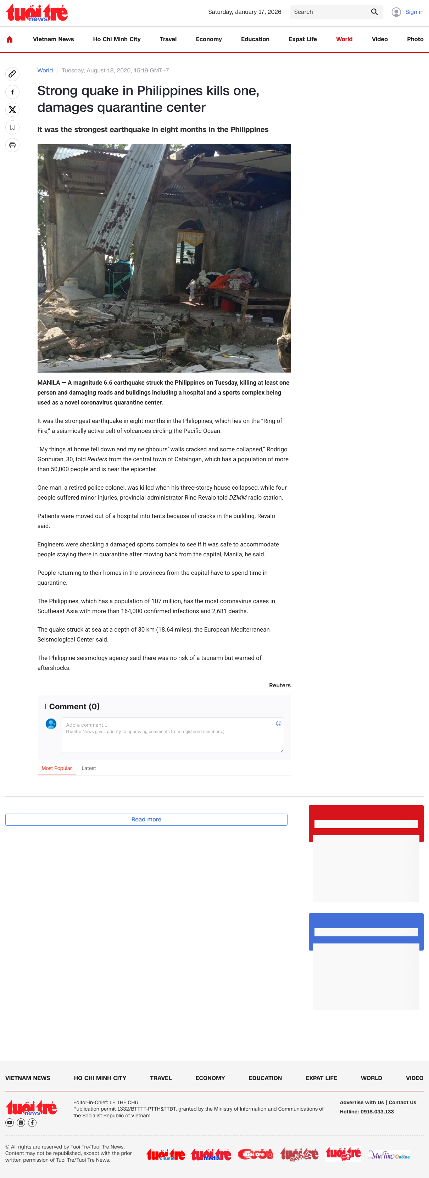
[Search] (336, 12)
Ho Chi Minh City (117, 39)
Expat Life (303, 39)
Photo (415, 39)
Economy (209, 39)
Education (255, 39)
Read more (147, 819)
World (344, 39)
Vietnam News (53, 39)
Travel (168, 39)
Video (380, 39)
